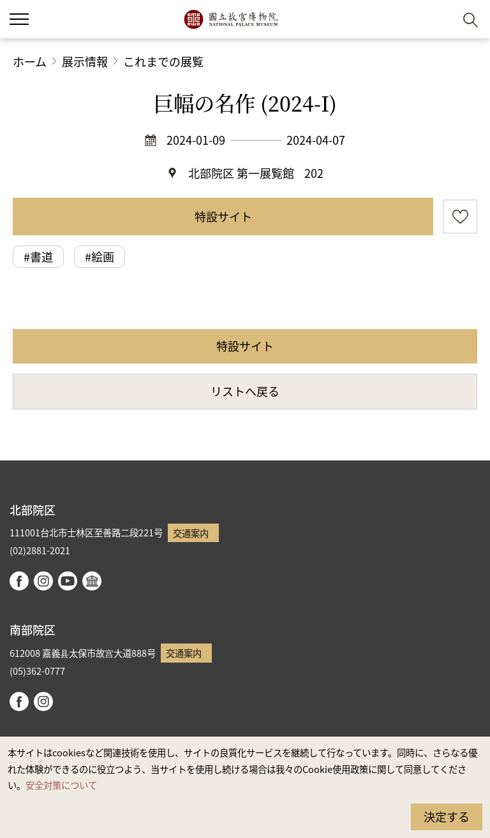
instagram (43, 581)
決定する (447, 816)
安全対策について (61, 784)
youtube (67, 581)
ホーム (30, 61)
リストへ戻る (245, 391)
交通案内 (191, 533)
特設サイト (223, 216)
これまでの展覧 (163, 61)
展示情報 (85, 61)
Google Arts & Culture (91, 581)
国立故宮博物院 (230, 19)
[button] (439, 19)
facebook (19, 581)
